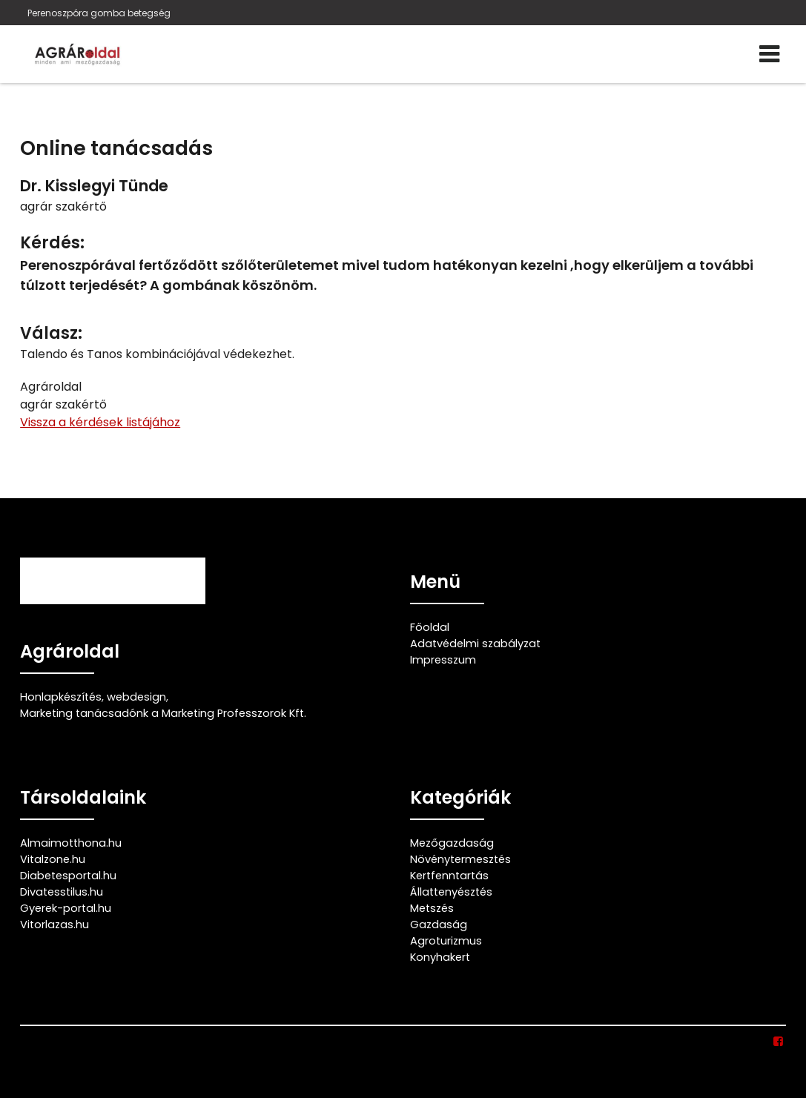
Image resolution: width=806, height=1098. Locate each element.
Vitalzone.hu (52, 859)
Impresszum (443, 659)
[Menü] (769, 54)
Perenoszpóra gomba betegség (99, 13)
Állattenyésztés (451, 891)
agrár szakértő (63, 206)
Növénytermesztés (460, 859)
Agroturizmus (446, 940)
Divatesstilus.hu (61, 891)
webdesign (136, 696)
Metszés (432, 908)
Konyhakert (440, 957)
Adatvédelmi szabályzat (475, 643)
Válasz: (51, 333)
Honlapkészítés (61, 696)
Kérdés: (52, 242)
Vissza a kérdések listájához (100, 422)
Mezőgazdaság (452, 843)
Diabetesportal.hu (68, 875)
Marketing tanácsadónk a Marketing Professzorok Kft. (163, 713)
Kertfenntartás (449, 875)
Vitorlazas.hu (54, 924)
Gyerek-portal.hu (65, 908)
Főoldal (429, 627)
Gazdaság (438, 924)
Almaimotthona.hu (71, 843)
